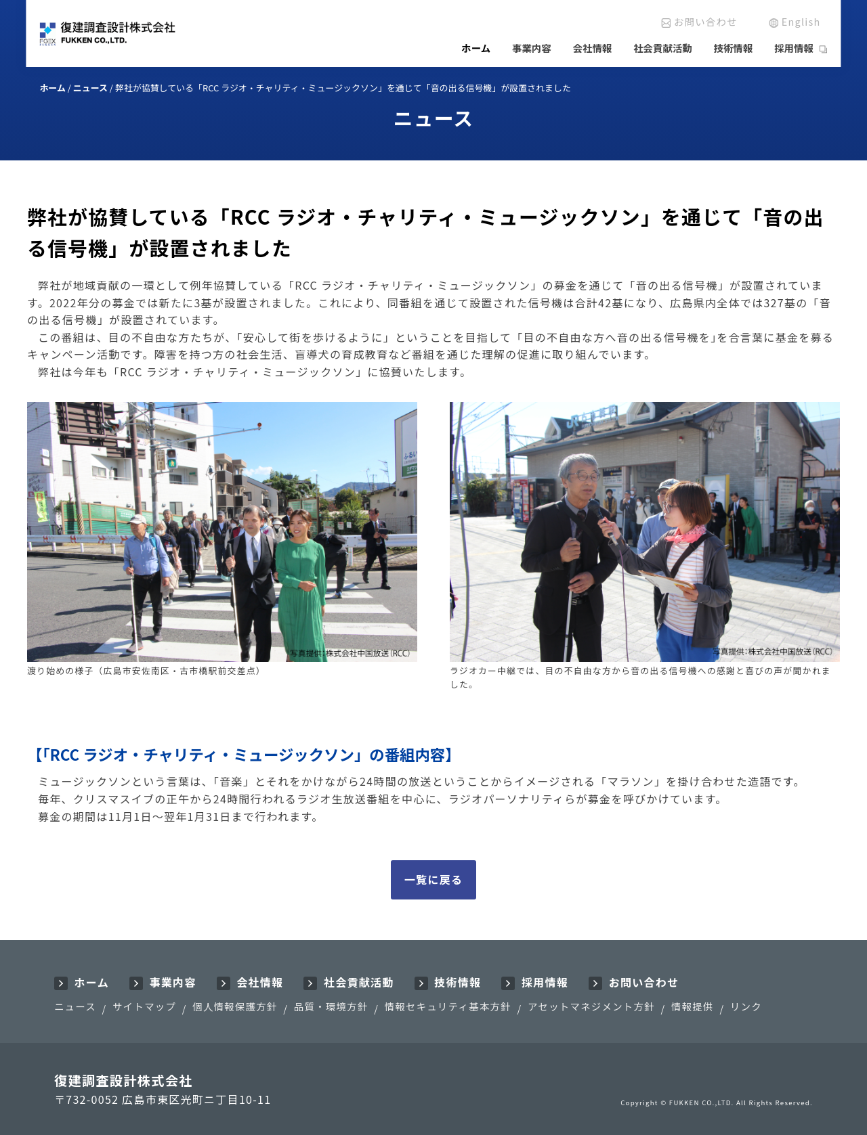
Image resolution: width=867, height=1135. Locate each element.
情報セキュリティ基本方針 (448, 1006)
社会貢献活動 (662, 48)
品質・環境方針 (331, 1006)
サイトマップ (144, 1006)
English (801, 21)
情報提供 (692, 1006)
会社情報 (592, 48)
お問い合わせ (706, 21)
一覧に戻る (433, 879)
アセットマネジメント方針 (591, 1006)
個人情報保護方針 (234, 1006)
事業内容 (531, 48)
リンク (746, 1006)
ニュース (75, 1006)
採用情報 (793, 48)
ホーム (475, 48)
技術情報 (733, 48)
